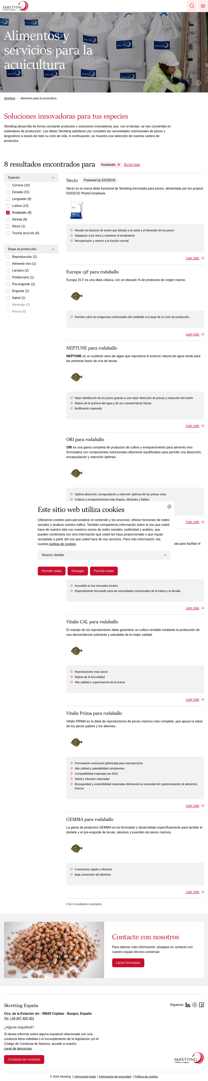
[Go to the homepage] (189, 1058)
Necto (72, 180)
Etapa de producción (31, 249)
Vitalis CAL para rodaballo (92, 622)
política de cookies (62, 544)
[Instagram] (194, 1004)
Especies (31, 177)
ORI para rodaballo (85, 439)
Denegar (78, 571)
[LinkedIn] (187, 1004)
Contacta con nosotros (24, 1059)
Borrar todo (132, 164)
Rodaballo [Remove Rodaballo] (110, 164)
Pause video (198, 82)
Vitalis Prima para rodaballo (94, 713)
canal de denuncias (18, 1048)
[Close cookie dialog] (169, 507)
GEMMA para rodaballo (89, 819)
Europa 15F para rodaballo (92, 272)
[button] (192, 6)
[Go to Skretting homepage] (15, 6)
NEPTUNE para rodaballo (91, 348)
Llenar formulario (128, 962)
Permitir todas (52, 571)
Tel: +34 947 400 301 (19, 1018)
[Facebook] (201, 1004)
